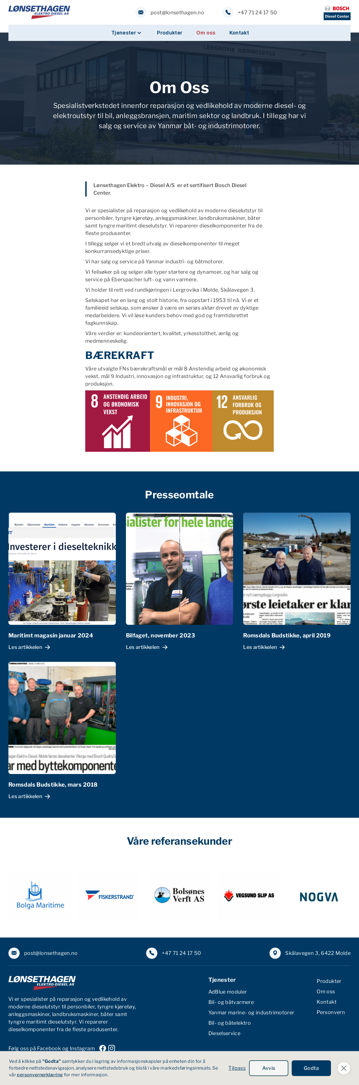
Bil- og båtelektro (229, 1023)
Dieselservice (224, 1033)
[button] (126, 33)
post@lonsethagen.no (177, 12)
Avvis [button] (268, 1068)
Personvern (331, 1012)
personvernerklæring (40, 1074)
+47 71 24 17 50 (257, 12)
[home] (39, 12)
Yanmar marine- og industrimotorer (251, 1012)
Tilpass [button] (237, 1068)
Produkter (169, 33)
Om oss (205, 33)
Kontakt (239, 33)
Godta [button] (311, 1068)
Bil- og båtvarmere (231, 1002)
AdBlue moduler (227, 992)
